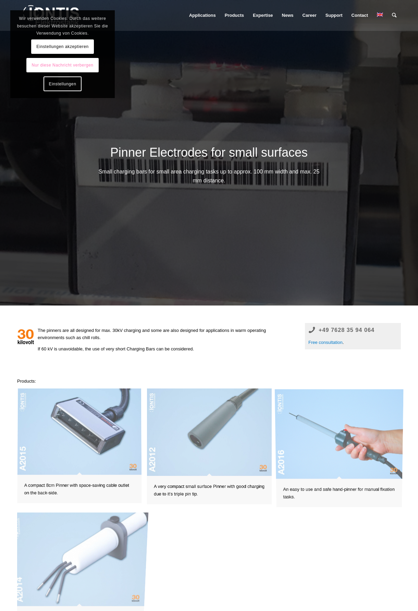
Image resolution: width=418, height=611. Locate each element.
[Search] (394, 15)
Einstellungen (62, 84)
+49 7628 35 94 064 (346, 330)
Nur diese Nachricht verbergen (62, 65)
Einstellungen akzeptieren (62, 46)
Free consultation (325, 342)
